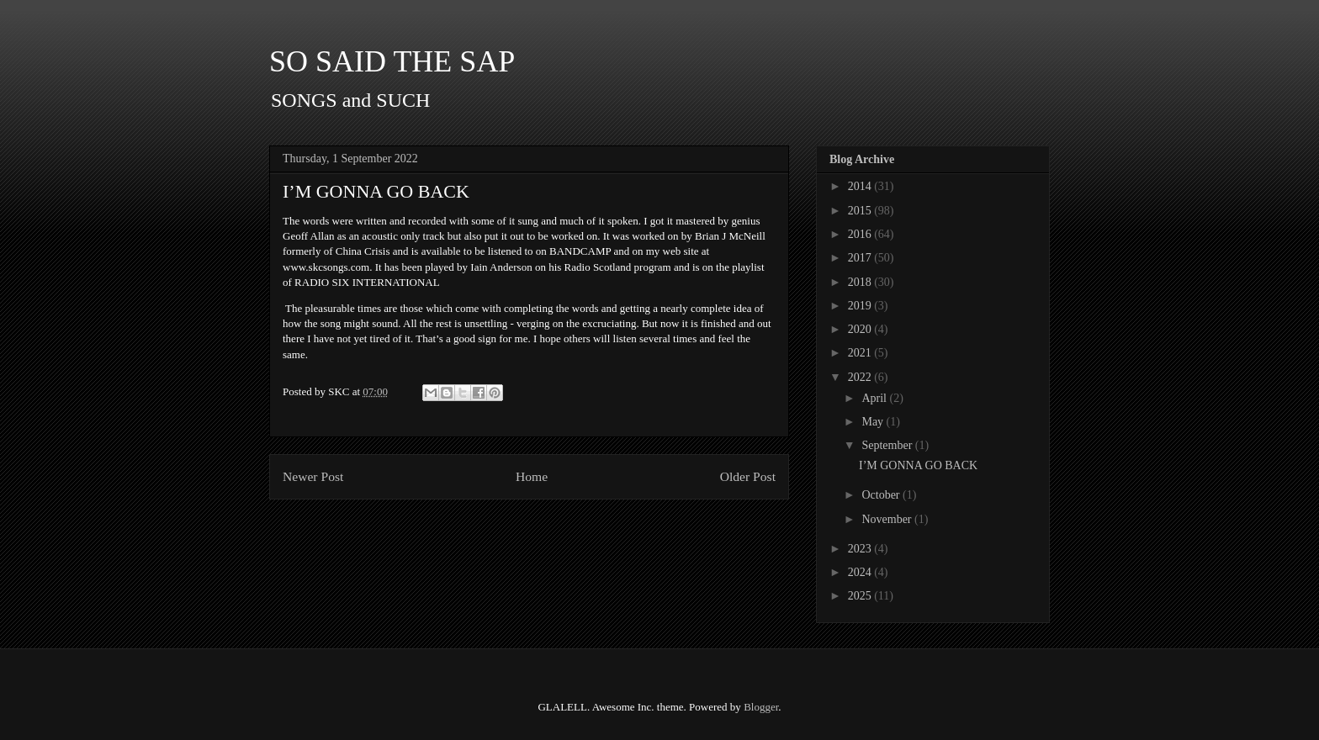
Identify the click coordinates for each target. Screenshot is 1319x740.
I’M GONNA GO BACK (918, 465)
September (887, 445)
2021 (861, 352)
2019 (861, 305)
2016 (861, 234)
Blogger (761, 706)
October (882, 495)
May (873, 421)
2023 (861, 548)
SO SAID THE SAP (392, 61)
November (887, 519)
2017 (861, 257)
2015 (861, 210)
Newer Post (313, 476)
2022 (861, 377)
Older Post (748, 476)
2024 (861, 572)
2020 (861, 329)
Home (532, 476)
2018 (861, 282)
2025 (861, 595)
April (875, 398)
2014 (861, 186)
